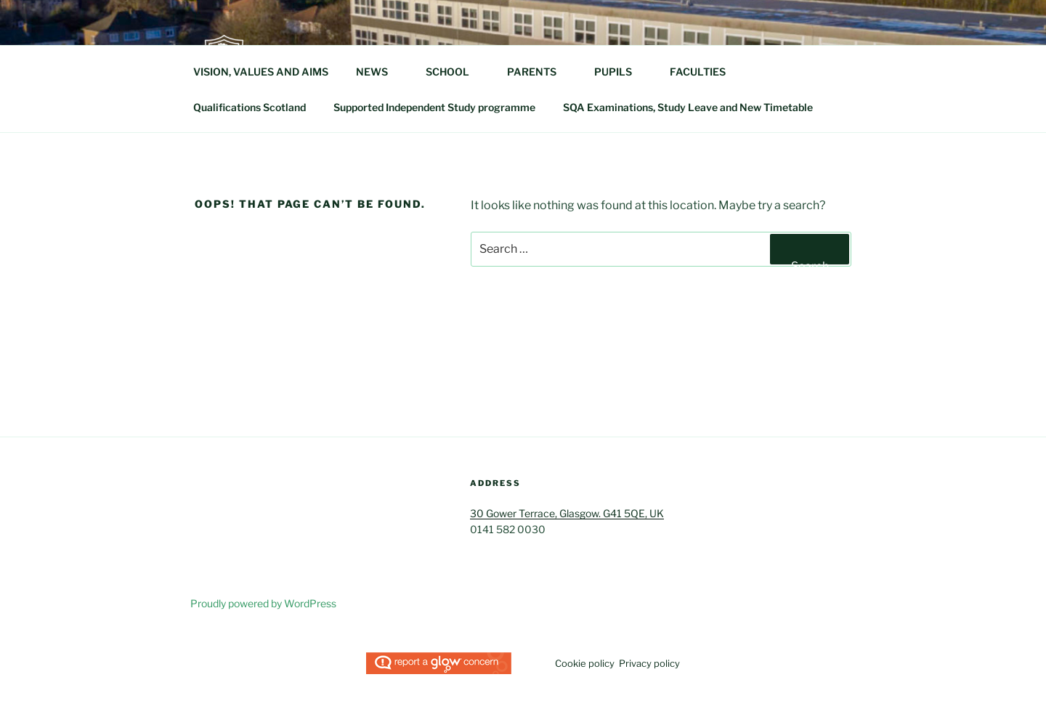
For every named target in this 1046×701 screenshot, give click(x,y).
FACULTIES (704, 71)
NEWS (379, 71)
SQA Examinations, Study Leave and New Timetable (688, 107)
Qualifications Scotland (249, 107)
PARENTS (538, 71)
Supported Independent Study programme (434, 107)
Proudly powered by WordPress (263, 603)
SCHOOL (454, 71)
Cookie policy (585, 663)
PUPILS (620, 71)
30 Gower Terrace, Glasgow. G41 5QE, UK (567, 513)
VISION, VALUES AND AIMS (260, 71)
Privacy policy (649, 663)
